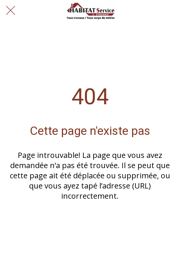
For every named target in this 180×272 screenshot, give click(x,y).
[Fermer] (10, 10)
